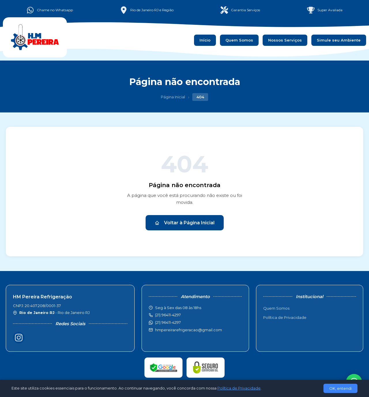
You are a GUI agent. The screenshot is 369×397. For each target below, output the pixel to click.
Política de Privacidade (284, 317)
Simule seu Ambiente (339, 40)
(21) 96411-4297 (168, 322)
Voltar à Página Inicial (184, 222)
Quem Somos (239, 40)
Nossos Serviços (285, 40)
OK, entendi (340, 388)
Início (204, 40)
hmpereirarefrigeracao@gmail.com (188, 330)
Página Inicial (173, 97)
